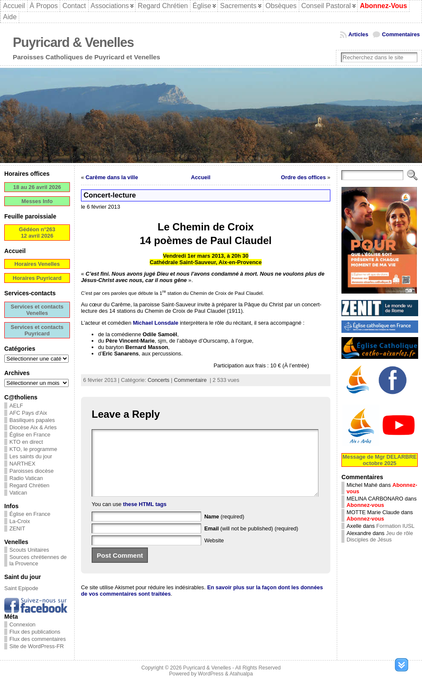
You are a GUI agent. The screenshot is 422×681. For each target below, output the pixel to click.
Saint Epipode (21, 588)
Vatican (18, 492)
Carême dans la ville (112, 177)
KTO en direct (26, 442)
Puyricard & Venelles (73, 42)
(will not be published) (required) (251, 541)
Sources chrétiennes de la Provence (37, 560)
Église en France (29, 434)
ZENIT (17, 528)
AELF (16, 405)
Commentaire (190, 380)
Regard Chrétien (29, 485)
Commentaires (401, 34)
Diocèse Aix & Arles (33, 427)
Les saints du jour (30, 456)
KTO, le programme (33, 449)
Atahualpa (241, 674)
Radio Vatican (26, 478)
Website (214, 553)
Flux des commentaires (37, 639)
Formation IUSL (395, 526)
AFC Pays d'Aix (28, 413)
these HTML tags (145, 517)
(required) (224, 529)
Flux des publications (35, 632)
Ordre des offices (303, 177)
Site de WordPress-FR (36, 646)
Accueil (201, 177)
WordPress (210, 674)
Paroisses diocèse (31, 471)
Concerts (158, 380)
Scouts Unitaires (29, 550)
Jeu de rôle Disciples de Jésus (380, 536)
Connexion (22, 624)
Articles (358, 34)
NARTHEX (22, 463)
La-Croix (19, 521)
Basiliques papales (32, 420)
